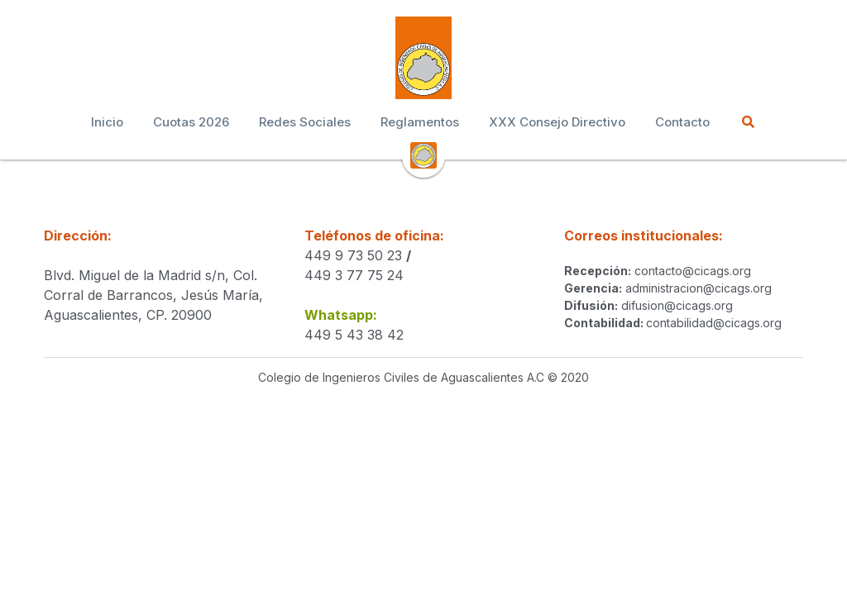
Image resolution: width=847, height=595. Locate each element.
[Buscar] (748, 122)
